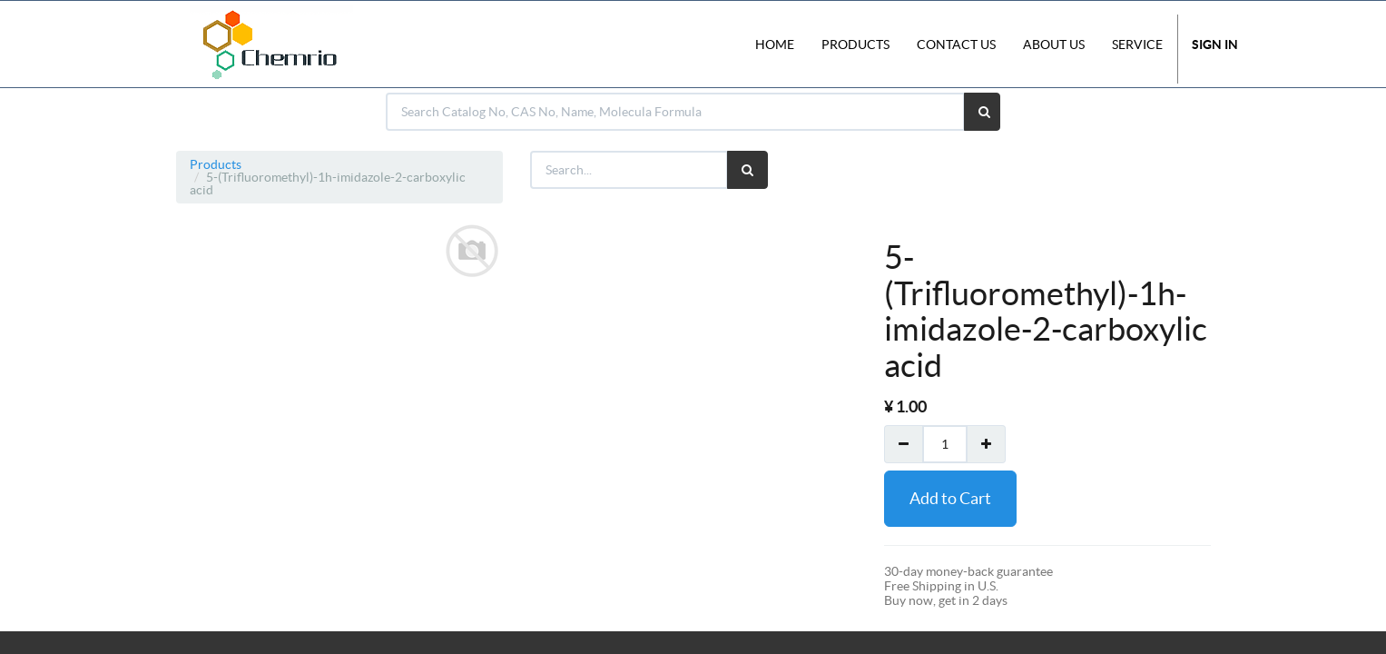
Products (215, 164)
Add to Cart (950, 498)
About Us (1054, 44)
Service (1137, 44)
